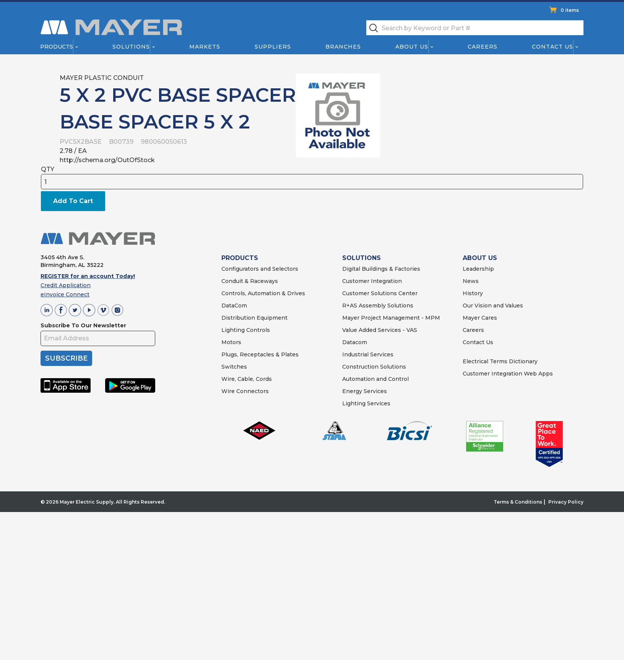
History (473, 293)
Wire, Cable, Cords (246, 379)
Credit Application (66, 285)
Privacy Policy (565, 502)
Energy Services (364, 391)
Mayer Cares (480, 317)
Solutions (131, 46)
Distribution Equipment (254, 317)
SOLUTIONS (361, 258)
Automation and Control (375, 379)
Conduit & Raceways (249, 281)
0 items (570, 10)
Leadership (478, 268)
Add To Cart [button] (73, 201)
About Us (412, 46)
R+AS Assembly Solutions (377, 305)
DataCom (234, 305)
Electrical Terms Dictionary (500, 361)
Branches (343, 46)
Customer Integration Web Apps (508, 373)
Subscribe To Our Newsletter (83, 325)
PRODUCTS (239, 258)
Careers (482, 46)
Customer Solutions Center (380, 293)
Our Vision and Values (493, 305)
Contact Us (553, 46)
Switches (234, 366)
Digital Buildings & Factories (381, 268)
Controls (257, 330)
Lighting (233, 330)
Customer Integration (372, 281)
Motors (231, 342)
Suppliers (273, 46)
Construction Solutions (374, 366)
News (471, 281)
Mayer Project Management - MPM (391, 317)
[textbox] (474, 27)
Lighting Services (366, 403)
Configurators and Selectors (259, 268)
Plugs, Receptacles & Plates (260, 354)
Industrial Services (367, 354)
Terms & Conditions (518, 502)
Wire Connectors (245, 391)
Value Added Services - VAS (379, 330)
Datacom (354, 342)
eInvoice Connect (65, 294)
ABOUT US (480, 258)
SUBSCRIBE (66, 358)
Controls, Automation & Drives (263, 293)
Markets (204, 46)
